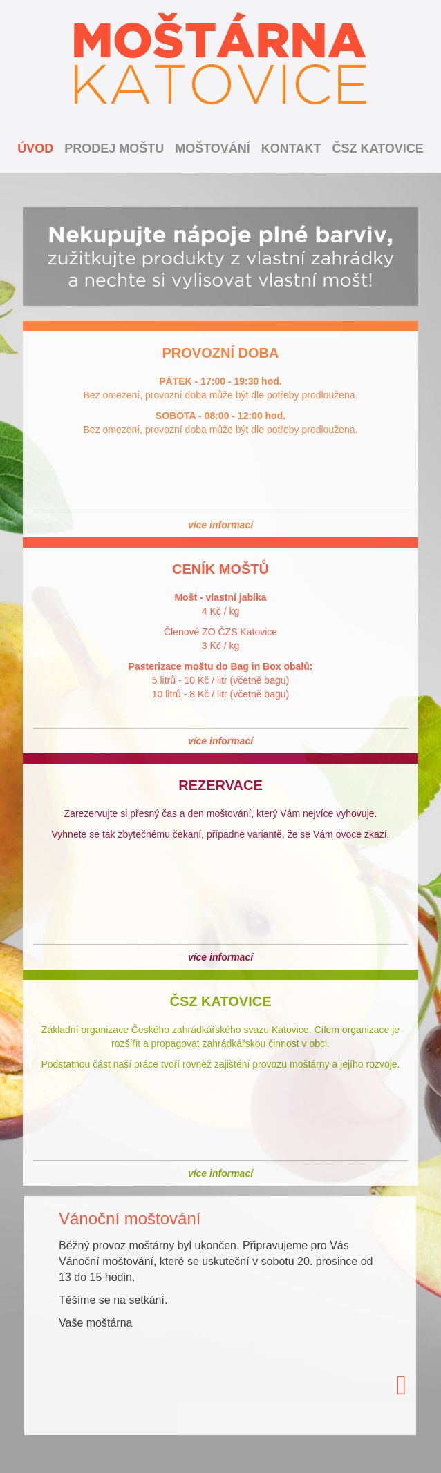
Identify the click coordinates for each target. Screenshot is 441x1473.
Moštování (212, 148)
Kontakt (291, 148)
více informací (220, 524)
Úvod (35, 148)
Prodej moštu (114, 148)
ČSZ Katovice (378, 148)
